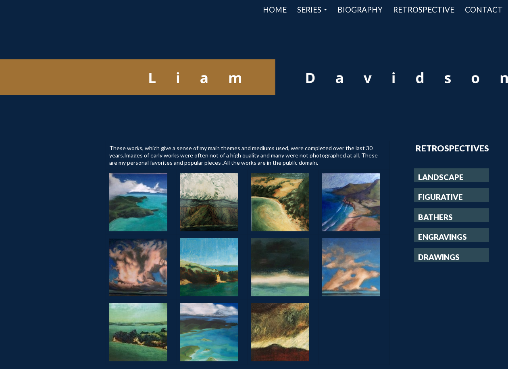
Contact (484, 9)
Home (275, 9)
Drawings (439, 257)
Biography (360, 9)
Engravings (442, 236)
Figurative (440, 196)
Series (309, 9)
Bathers (435, 217)
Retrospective (423, 9)
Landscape (441, 177)
